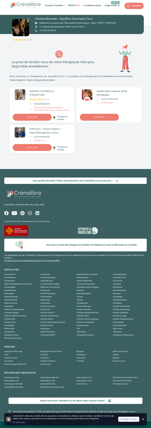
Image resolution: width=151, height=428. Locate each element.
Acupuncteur (45, 274)
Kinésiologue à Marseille (13, 387)
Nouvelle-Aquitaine (47, 361)
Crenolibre (9, 204)
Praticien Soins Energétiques (88, 319)
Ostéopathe (8, 306)
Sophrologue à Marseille (49, 377)
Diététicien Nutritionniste (50, 287)
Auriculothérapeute (47, 278)
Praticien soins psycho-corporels (52, 322)
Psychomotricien (46, 325)
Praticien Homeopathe (121, 309)
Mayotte (116, 358)
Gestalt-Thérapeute (47, 293)
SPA (78, 329)
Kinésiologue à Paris (84, 381)
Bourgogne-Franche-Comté (50, 351)
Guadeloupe (81, 355)
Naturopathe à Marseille (122, 381)
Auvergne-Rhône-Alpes (13, 351)
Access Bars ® (9, 274)
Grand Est (44, 355)
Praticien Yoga (9, 322)
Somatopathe (9, 332)
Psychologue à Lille (47, 381)
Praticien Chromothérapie (14, 309)
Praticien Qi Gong (119, 316)
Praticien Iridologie (11, 313)
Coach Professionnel (84, 281)
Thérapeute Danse (11, 335)
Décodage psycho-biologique (88, 287)
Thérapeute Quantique (13, 338)
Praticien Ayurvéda (47, 306)
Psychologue (9, 325)
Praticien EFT (45, 309)
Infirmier (80, 297)
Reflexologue (9, 329)
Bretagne (80, 351)
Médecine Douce (10, 303)
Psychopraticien (83, 325)
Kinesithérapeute (10, 300)
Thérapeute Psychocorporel (123, 335)
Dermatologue (9, 287)
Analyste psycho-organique (87, 274)
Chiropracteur (9, 281)
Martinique (81, 358)
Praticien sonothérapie (85, 322)
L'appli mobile (112, 5)
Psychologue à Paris (11, 377)
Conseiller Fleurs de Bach (49, 284)
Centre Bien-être (119, 278)
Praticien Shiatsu (46, 319)
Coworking (117, 284)
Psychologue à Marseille (13, 384)
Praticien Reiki (9, 319)
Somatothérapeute (47, 332)
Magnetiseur (45, 300)
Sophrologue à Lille (11, 381)
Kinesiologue (117, 297)
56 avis (30, 40)
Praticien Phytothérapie (49, 316)
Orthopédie (117, 303)
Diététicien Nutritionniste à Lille (52, 387)
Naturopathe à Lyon (84, 377)
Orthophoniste (82, 303)
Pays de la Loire (119, 361)
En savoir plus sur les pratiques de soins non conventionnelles (32, 261)
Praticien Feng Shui (84, 309)
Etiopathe (80, 290)
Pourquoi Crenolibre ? (54, 5)
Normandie (8, 361)
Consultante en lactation (86, 284)
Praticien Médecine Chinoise (15, 316)
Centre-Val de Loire (120, 351)
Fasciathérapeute (119, 290)
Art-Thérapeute (10, 278)
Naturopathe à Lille (47, 384)
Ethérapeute (45, 290)
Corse (6, 355)
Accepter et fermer (128, 419)
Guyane (115, 355)
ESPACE (74, 5)
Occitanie (80, 361)
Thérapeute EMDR (47, 335)
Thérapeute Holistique (85, 335)
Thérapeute (117, 332)
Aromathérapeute (120, 274)
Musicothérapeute (120, 300)
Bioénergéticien (83, 278)
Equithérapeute (10, 290)
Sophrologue (81, 332)
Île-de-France (45, 364)
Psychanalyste (118, 322)
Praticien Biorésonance (121, 306)
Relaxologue (45, 329)
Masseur (80, 300)
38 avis (46, 99)
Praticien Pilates (83, 316)
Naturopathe (45, 303)
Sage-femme (118, 329)
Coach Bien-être (46, 281)
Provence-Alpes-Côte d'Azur (15, 364)
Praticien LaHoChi (47, 313)
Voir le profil (32, 117)
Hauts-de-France (10, 358)
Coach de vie (117, 281)
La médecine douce (92, 5)
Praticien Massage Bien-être (87, 313)
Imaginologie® (46, 297)
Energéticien (117, 287)
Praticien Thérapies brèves (123, 319)
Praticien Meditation (120, 313)
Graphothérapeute (84, 293)
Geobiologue (9, 293)
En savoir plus (19, 422)
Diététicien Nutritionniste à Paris (125, 377)
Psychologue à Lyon (120, 384)
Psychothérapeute (120, 325)
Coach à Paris (82, 384)
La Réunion (44, 358)
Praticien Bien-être (84, 306)
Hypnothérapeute (11, 297)
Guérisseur (117, 293)
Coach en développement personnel (18, 284)
